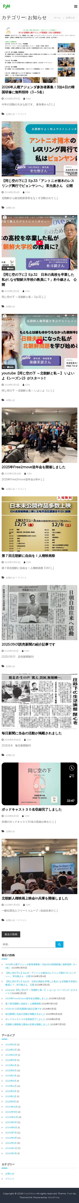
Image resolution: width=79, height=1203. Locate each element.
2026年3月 (11, 1044)
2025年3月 (11, 1091)
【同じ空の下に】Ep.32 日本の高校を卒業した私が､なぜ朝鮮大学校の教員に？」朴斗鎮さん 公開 (39, 280)
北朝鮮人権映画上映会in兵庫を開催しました (35, 898)
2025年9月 (11, 1065)
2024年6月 (11, 1137)
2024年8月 (11, 1127)
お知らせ (10, 114)
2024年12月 (11, 1106)
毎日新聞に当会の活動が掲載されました (32, 733)
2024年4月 (11, 1148)
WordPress (54, 1197)
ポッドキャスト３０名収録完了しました (32, 809)
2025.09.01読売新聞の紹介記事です (28, 644)
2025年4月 (11, 1086)
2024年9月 (11, 1122)
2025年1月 (10, 1101)
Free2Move (29, 1193)
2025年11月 (11, 1060)
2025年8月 (11, 1070)
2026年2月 (11, 1049)
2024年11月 (11, 1111)
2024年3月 (11, 1153)
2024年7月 (11, 1132)
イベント (22, 114)
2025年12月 (11, 1054)
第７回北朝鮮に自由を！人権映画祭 (28, 556)
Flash (70, 1193)
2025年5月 (10, 1080)
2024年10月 (11, 1117)
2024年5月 (11, 1143)
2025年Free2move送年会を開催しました (33, 467)
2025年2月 (11, 1096)
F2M (28, 98)
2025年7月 (11, 1075)
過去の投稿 (10, 934)
